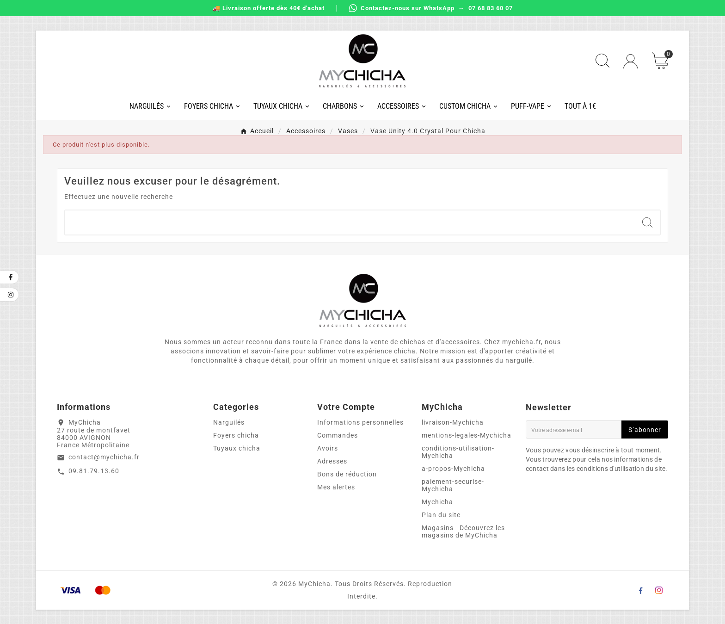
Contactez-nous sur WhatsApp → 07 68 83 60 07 (431, 8)
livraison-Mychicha (453, 422)
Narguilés (229, 422)
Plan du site (441, 515)
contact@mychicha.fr (104, 457)
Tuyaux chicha (236, 448)
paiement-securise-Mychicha (453, 485)
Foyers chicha (236, 435)
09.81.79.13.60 (93, 471)
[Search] (647, 222)
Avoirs (327, 448)
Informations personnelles (360, 422)
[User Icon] (630, 61)
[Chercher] (349, 222)
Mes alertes (336, 487)
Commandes (337, 435)
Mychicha (437, 502)
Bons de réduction (347, 474)
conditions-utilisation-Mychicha (458, 452)
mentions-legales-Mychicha (466, 435)
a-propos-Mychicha (453, 468)
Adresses (332, 461)
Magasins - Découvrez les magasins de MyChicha (463, 531)
